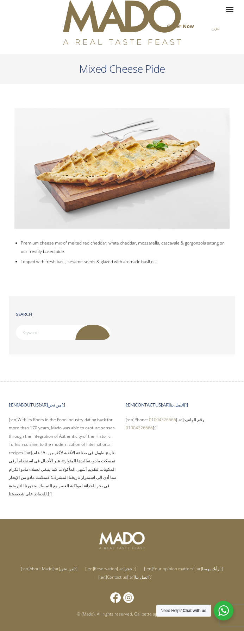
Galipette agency (150, 614)
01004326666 (162, 420)
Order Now (180, 26)
